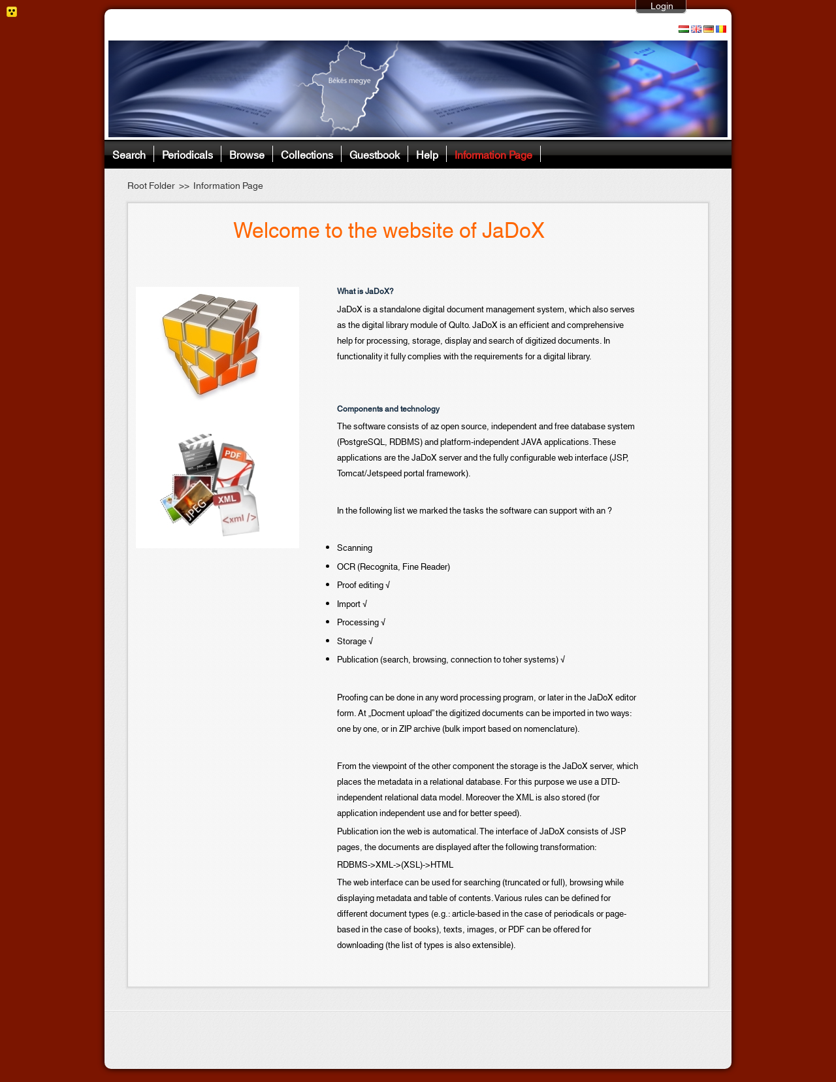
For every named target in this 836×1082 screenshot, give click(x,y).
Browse (247, 154)
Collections (307, 154)
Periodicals (187, 154)
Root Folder (151, 186)
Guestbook (374, 154)
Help (427, 154)
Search (129, 154)
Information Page (493, 154)
